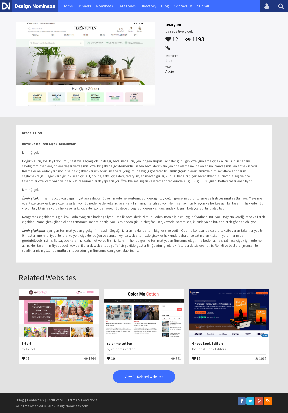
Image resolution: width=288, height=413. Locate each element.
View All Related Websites (144, 376)
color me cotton (119, 343)
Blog (165, 5)
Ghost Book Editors (207, 343)
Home (67, 5)
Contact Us (183, 5)
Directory (148, 5)
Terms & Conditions (82, 400)
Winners (84, 5)
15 (196, 358)
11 (26, 358)
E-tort (26, 343)
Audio (169, 71)
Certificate (55, 400)
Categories (127, 5)
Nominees (104, 5)
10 (111, 358)
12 (171, 37)
